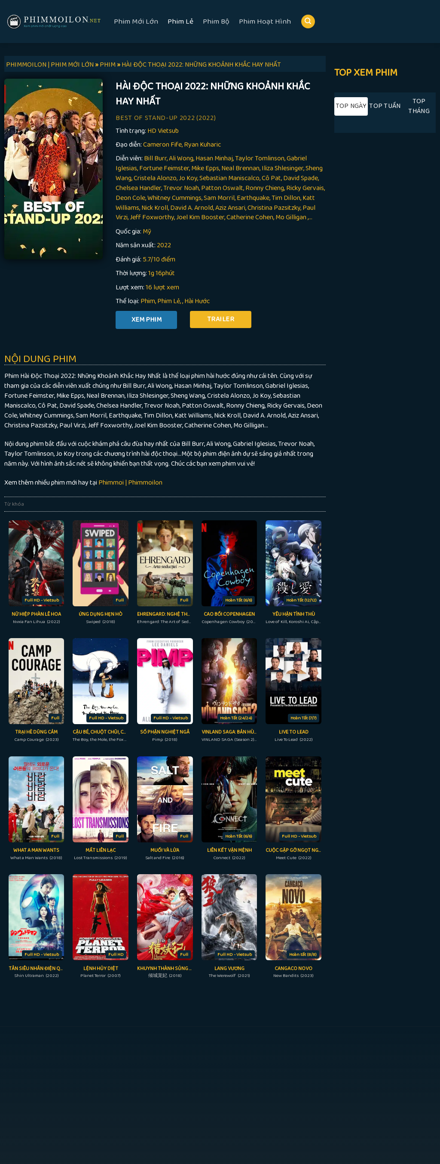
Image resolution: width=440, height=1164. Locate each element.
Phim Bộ (216, 21)
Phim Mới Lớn (136, 21)
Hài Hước (197, 301)
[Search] (308, 22)
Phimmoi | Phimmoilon (130, 482)
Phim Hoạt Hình (265, 21)
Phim (148, 301)
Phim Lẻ (180, 21)
